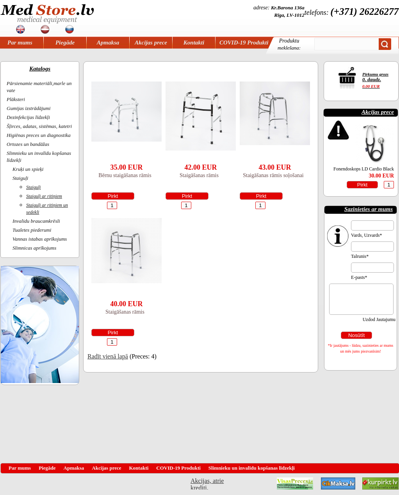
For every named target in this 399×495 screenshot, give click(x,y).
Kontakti (193, 42)
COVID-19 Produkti (243, 42)
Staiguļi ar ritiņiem (44, 196)
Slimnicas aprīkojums (34, 248)
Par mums (19, 42)
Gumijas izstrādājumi (28, 108)
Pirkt (113, 196)
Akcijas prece (151, 42)
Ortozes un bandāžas (28, 144)
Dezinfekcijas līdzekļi (28, 117)
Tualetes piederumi (31, 230)
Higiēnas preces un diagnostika (39, 135)
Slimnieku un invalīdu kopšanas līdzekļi (251, 468)
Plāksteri (16, 99)
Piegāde (65, 42)
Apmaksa (108, 42)
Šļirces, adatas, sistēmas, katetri (39, 126)
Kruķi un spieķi (27, 169)
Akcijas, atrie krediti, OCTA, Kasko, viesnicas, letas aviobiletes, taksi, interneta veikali (207, 483)
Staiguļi (20, 178)
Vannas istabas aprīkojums (39, 239)
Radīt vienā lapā (107, 356)
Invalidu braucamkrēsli (36, 221)
